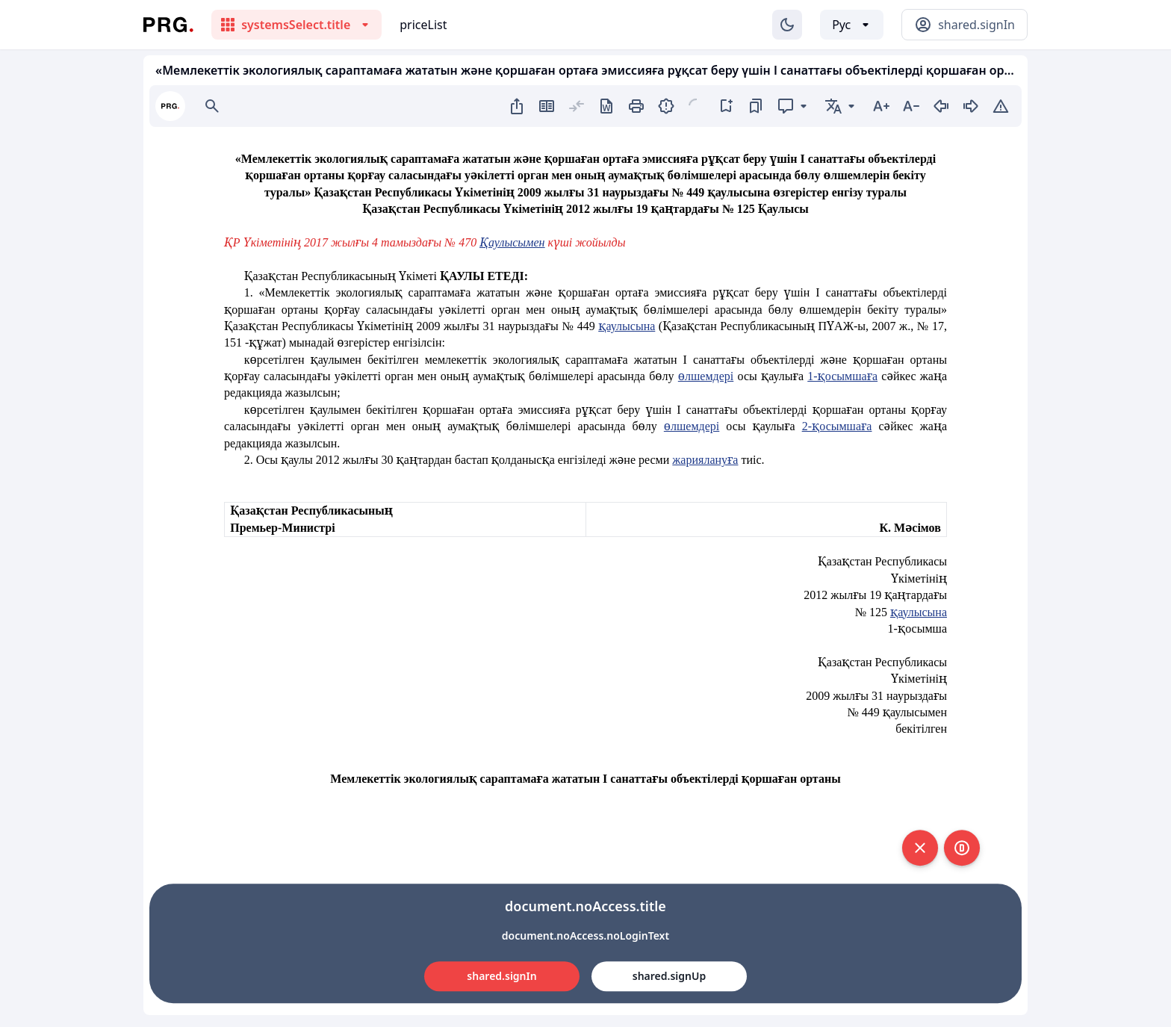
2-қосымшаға (837, 426)
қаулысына (626, 326)
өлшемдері (705, 376)
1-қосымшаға (842, 376)
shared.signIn (501, 976)
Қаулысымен (511, 242)
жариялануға (705, 459)
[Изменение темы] (787, 25)
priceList (423, 24)
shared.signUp (669, 976)
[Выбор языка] (851, 25)
